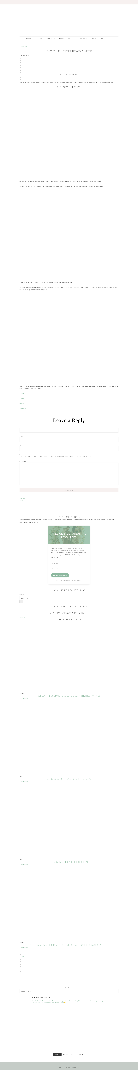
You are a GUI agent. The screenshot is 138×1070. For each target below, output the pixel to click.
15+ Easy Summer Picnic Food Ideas (69, 862)
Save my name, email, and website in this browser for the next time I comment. (55, 456)
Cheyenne (23, 408)
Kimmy (22, 398)
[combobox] (59, 598)
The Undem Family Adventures (69, 20)
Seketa (22, 403)
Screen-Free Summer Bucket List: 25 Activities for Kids (69, 696)
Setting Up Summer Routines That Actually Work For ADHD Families (69, 945)
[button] (69, 58)
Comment (24, 461)
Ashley (22, 393)
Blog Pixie (82, 1065)
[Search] (21, 601)
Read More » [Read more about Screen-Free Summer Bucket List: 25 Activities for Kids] (24, 698)
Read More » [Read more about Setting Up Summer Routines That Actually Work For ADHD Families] (24, 947)
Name (22, 427)
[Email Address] (69, 569)
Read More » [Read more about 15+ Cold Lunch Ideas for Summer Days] (24, 781)
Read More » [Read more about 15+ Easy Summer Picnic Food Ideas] (24, 864)
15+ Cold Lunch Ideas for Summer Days (69, 779)
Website (23, 445)
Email (23, 436)
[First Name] (69, 563)
